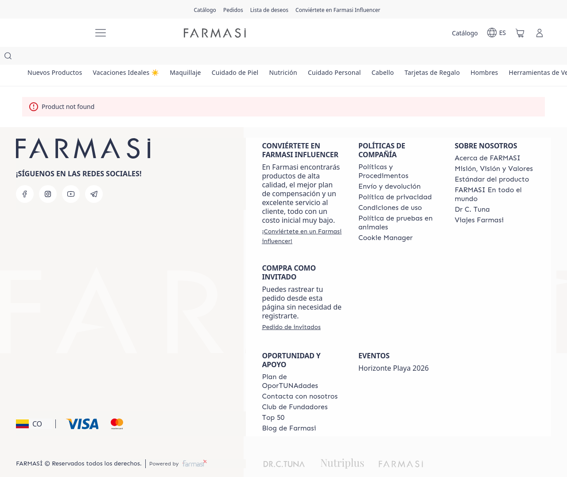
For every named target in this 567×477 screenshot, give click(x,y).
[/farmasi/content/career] (478, 202)
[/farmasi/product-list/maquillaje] (201, 57)
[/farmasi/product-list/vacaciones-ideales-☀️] (135, 57)
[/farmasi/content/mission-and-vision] (493, 151)
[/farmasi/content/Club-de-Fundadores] (294, 389)
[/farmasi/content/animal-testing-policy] (398, 205)
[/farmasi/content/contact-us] (300, 378)
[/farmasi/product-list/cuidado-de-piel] (257, 57)
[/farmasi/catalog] (205, 9)
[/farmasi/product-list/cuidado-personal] (369, 57)
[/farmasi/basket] (520, 32)
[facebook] (25, 176)
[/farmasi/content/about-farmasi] (487, 140)
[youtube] (71, 176)
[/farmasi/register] (233, 9)
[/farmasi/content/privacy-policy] (395, 179)
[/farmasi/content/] (385, 220)
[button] (34, 406)
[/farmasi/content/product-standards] (491, 161)
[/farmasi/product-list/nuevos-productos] (58, 57)
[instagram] (48, 176)
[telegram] (94, 176)
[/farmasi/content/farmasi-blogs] (289, 410)
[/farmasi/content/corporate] (494, 177)
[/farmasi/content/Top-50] (273, 400)
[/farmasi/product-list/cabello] (423, 57)
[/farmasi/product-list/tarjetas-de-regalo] (479, 57)
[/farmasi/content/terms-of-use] (390, 190)
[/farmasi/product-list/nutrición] (311, 57)
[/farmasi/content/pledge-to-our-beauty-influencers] (471, 191)
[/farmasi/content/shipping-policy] (389, 168)
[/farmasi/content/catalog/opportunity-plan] (302, 363)
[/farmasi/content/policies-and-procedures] (398, 154)
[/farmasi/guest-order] (291, 309)
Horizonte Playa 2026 (393, 350)
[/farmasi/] (53, 33)
